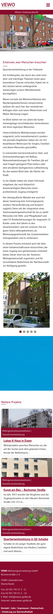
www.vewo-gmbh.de (21, 600)
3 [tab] (28, 332)
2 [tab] (24, 332)
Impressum (23, 608)
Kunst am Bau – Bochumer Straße (24, 490)
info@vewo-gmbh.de (20, 596)
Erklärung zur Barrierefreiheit (17, 611)
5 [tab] (35, 332)
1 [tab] (20, 332)
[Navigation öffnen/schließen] (48, 5)
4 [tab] (31, 332)
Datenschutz (37, 608)
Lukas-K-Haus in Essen (18, 440)
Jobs (13, 608)
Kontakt (5, 608)
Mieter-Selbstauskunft (26, 12)
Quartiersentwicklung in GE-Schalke (26, 539)
